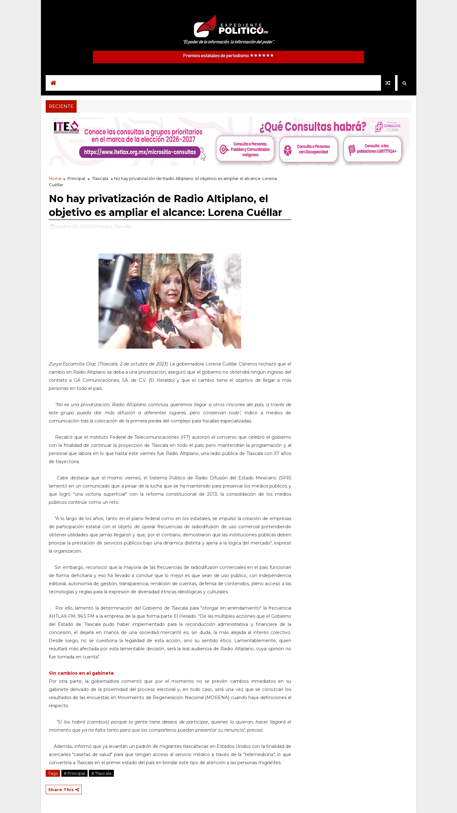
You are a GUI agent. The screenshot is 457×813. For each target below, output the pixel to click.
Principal (76, 178)
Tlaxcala (100, 178)
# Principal (74, 773)
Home (55, 178)
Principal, (104, 226)
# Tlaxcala (101, 773)
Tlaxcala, (122, 226)
